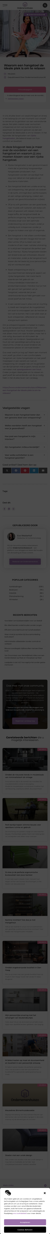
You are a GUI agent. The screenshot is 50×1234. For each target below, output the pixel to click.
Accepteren (25, 1222)
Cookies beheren (25, 1230)
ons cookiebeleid (20, 1213)
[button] (44, 1193)
